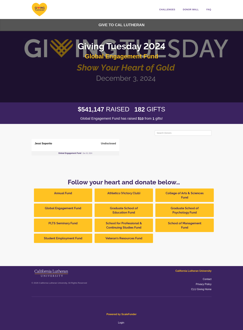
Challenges (167, 9)
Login (121, 322)
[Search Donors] (183, 133)
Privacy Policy (204, 284)
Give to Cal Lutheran (121, 25)
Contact (207, 279)
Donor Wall (191, 9)
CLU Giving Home (201, 289)
